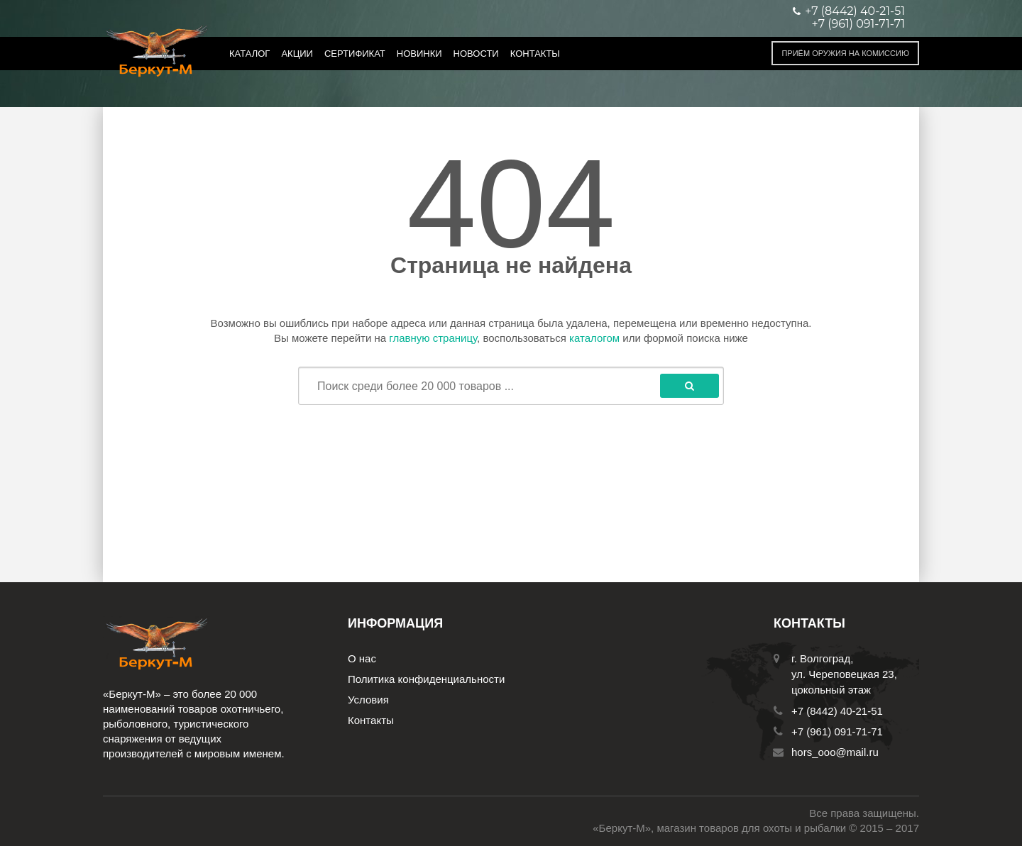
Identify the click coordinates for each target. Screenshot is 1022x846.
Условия (368, 700)
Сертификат (354, 53)
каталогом (594, 338)
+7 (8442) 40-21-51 (837, 711)
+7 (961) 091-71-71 (858, 24)
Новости (476, 53)
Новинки (419, 53)
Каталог (249, 53)
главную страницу (433, 338)
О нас (362, 658)
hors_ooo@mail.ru (835, 752)
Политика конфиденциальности (426, 679)
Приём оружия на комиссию (845, 53)
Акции (297, 53)
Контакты (535, 53)
